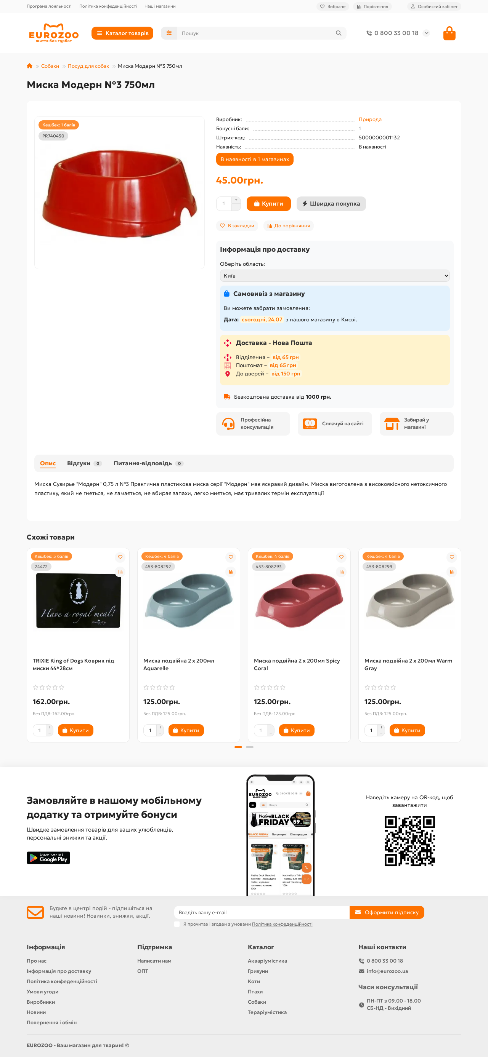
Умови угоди (42, 991)
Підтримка (154, 947)
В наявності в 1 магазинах (255, 159)
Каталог (261, 947)
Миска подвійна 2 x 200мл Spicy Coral (297, 664)
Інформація (46, 947)
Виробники (41, 1002)
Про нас (37, 961)
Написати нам (154, 961)
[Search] (262, 33)
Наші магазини (160, 6)
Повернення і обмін (52, 1022)
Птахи (255, 991)
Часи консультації (388, 987)
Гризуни (258, 971)
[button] (238, 747)
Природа (370, 119)
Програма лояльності (49, 6)
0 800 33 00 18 (391, 33)
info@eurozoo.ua (387, 971)
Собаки (50, 66)
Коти (254, 981)
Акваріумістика (267, 961)
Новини (36, 1012)
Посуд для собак (88, 66)
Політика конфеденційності (108, 6)
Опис (48, 463)
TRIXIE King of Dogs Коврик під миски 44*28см (73, 664)
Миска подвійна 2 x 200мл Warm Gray (408, 664)
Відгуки (84, 463)
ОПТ (142, 971)
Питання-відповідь (149, 463)
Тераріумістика (267, 1012)
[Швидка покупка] (331, 203)
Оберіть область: (242, 263)
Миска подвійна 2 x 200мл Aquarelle (178, 664)
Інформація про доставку (59, 971)
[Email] (262, 912)
